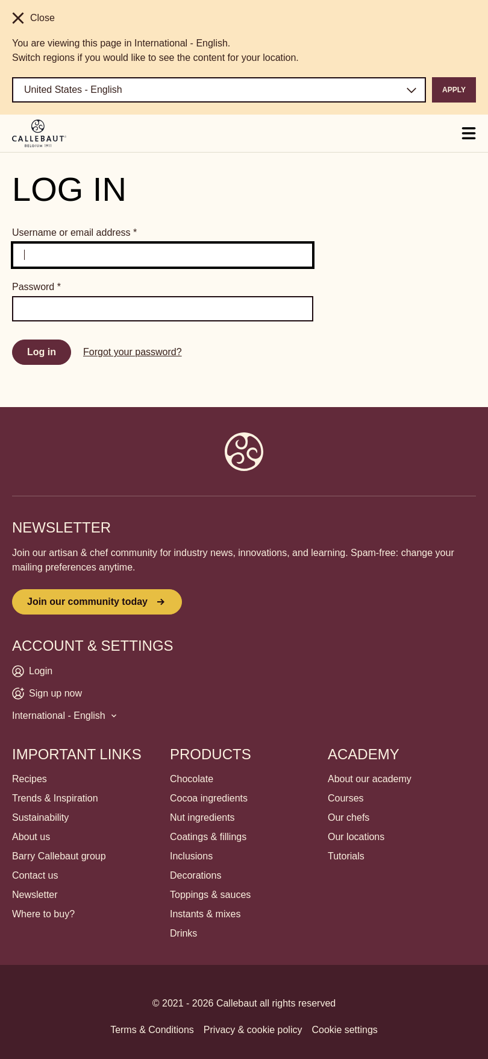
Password (36, 287)
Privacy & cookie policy (253, 1030)
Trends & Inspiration (55, 798)
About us (31, 837)
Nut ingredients (202, 817)
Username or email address (74, 232)
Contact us (35, 875)
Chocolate (191, 779)
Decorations (195, 875)
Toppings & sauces (210, 895)
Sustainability (40, 817)
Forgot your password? (132, 352)
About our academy (369, 779)
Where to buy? (43, 914)
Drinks (183, 933)
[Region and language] (219, 90)
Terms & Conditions (152, 1030)
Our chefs (348, 817)
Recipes (29, 779)
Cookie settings (344, 1030)
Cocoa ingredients (209, 798)
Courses (346, 798)
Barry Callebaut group (59, 856)
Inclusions (191, 856)
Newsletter (35, 895)
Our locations (356, 837)
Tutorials (346, 856)
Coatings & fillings (208, 837)
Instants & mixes (205, 914)
